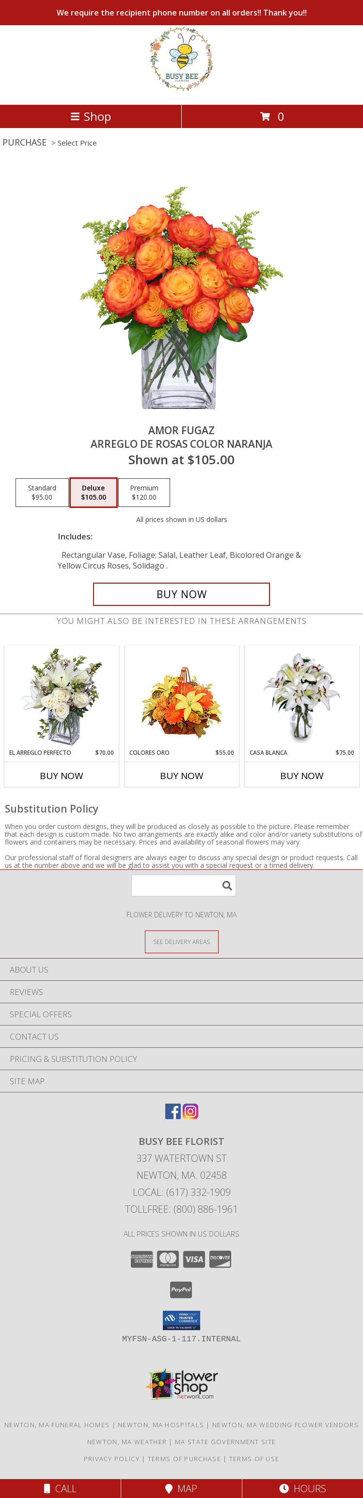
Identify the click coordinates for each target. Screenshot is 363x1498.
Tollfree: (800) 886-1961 (181, 1209)
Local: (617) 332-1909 (182, 1192)
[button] (181, 1320)
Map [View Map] (181, 1488)
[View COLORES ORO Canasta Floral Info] (181, 697)
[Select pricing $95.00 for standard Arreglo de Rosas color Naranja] (42, 493)
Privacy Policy (112, 1458)
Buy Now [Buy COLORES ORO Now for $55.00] (182, 775)
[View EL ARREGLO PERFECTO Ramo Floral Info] (61, 697)
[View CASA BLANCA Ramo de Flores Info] (301, 697)
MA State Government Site (225, 1441)
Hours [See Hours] (302, 1488)
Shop (90, 116)
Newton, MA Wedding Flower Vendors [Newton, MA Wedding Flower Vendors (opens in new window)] (285, 1424)
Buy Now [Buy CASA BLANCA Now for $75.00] (302, 775)
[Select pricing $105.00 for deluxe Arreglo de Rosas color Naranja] (93, 493)
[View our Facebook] (173, 1116)
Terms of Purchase (184, 1458)
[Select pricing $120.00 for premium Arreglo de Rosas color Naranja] (144, 493)
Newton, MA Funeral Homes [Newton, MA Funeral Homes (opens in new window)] (57, 1424)
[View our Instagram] (190, 1116)
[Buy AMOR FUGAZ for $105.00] (181, 594)
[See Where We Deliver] (182, 941)
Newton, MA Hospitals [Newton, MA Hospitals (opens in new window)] (161, 1424)
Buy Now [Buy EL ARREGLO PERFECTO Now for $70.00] (61, 775)
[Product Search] (183, 885)
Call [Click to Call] (60, 1488)
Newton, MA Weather (127, 1441)
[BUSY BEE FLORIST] (181, 90)
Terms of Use (254, 1458)
